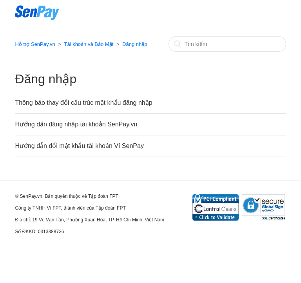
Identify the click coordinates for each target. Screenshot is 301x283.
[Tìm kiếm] (227, 44)
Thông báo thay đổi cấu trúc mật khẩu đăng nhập (83, 102)
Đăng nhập (134, 44)
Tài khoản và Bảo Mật (88, 44)
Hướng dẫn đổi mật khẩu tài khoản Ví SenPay (79, 145)
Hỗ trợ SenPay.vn (35, 44)
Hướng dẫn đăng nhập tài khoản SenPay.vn (76, 124)
